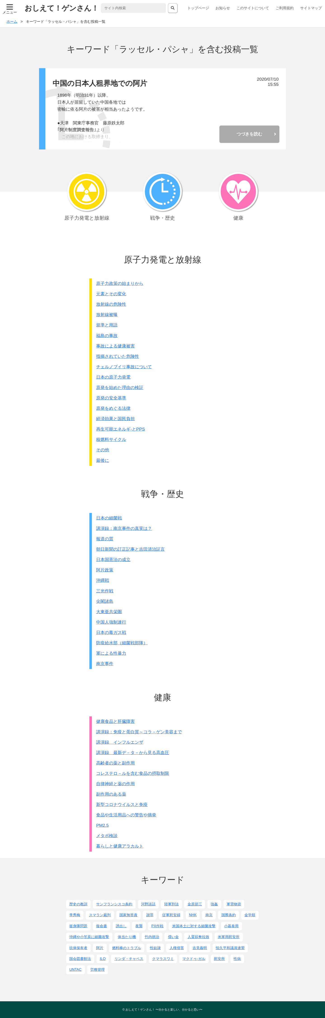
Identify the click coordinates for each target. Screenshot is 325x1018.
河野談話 (148, 904)
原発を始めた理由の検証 (119, 387)
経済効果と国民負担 (115, 418)
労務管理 (97, 969)
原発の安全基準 (111, 398)
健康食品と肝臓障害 (115, 721)
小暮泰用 (231, 926)
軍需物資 (234, 904)
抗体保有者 (78, 948)
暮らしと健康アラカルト (119, 846)
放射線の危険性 (111, 304)
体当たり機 (127, 937)
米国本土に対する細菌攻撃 (194, 926)
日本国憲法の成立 (113, 559)
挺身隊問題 (78, 926)
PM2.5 (102, 825)
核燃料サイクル (111, 439)
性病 (237, 959)
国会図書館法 (80, 959)
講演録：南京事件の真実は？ (124, 528)
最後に (102, 460)
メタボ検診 (107, 835)
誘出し (121, 926)
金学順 (249, 915)
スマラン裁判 (100, 915)
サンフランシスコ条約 (114, 904)
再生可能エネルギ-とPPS (120, 429)
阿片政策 (104, 570)
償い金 (173, 937)
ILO (103, 959)
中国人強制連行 (111, 622)
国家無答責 (128, 915)
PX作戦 (157, 926)
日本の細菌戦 (109, 518)
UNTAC (75, 969)
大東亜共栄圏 (109, 611)
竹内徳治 (152, 937)
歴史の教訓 (78, 904)
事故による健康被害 (115, 346)
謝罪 (149, 915)
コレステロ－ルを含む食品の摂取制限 (132, 773)
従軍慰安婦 (171, 915)
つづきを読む (249, 134)
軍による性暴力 (111, 653)
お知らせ (223, 8)
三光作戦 (104, 591)
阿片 (99, 948)
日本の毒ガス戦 (111, 632)
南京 (209, 915)
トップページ (198, 8)
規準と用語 (107, 325)
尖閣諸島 (104, 601)
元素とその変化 (111, 293)
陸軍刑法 (171, 904)
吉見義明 (200, 948)
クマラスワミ (163, 959)
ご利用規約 (285, 8)
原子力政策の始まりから (119, 283)
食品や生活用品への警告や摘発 (126, 815)
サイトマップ (311, 8)
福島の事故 (107, 335)
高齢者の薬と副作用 (115, 763)
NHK (193, 915)
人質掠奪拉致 (198, 937)
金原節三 (195, 904)
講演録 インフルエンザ (119, 742)
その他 (102, 449)
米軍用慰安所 (228, 937)
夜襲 (139, 926)
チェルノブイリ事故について (124, 366)
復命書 (101, 926)
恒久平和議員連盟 (230, 948)
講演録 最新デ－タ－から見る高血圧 (132, 752)
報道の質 (104, 538)
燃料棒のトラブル (126, 948)
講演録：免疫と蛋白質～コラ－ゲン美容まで (139, 731)
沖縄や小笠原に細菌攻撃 (89, 937)
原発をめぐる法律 (113, 408)
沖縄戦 (102, 580)
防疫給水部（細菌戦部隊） (122, 643)
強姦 (214, 904)
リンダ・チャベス (128, 959)
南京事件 (104, 663)
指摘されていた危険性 (117, 356)
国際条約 (228, 915)
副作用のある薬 (111, 794)
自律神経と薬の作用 (115, 783)
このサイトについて (253, 8)
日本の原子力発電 (113, 377)
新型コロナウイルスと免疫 (122, 804)
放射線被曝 (107, 314)
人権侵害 (176, 948)
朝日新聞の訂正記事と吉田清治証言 (130, 549)
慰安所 (219, 959)
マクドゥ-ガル (193, 959)
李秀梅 (74, 915)
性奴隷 (155, 948)
